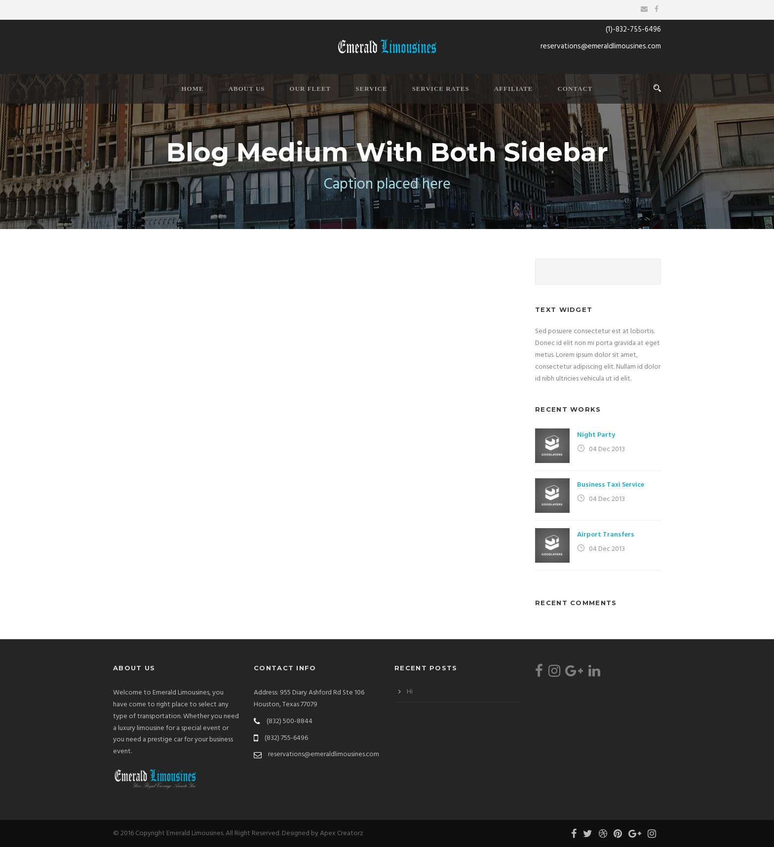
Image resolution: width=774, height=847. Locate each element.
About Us (247, 88)
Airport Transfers (605, 534)
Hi (410, 691)
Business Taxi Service (610, 485)
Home (192, 88)
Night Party (596, 435)
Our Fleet (310, 88)
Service (371, 88)
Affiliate (513, 88)
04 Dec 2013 (607, 449)
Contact (574, 88)
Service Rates (440, 88)
